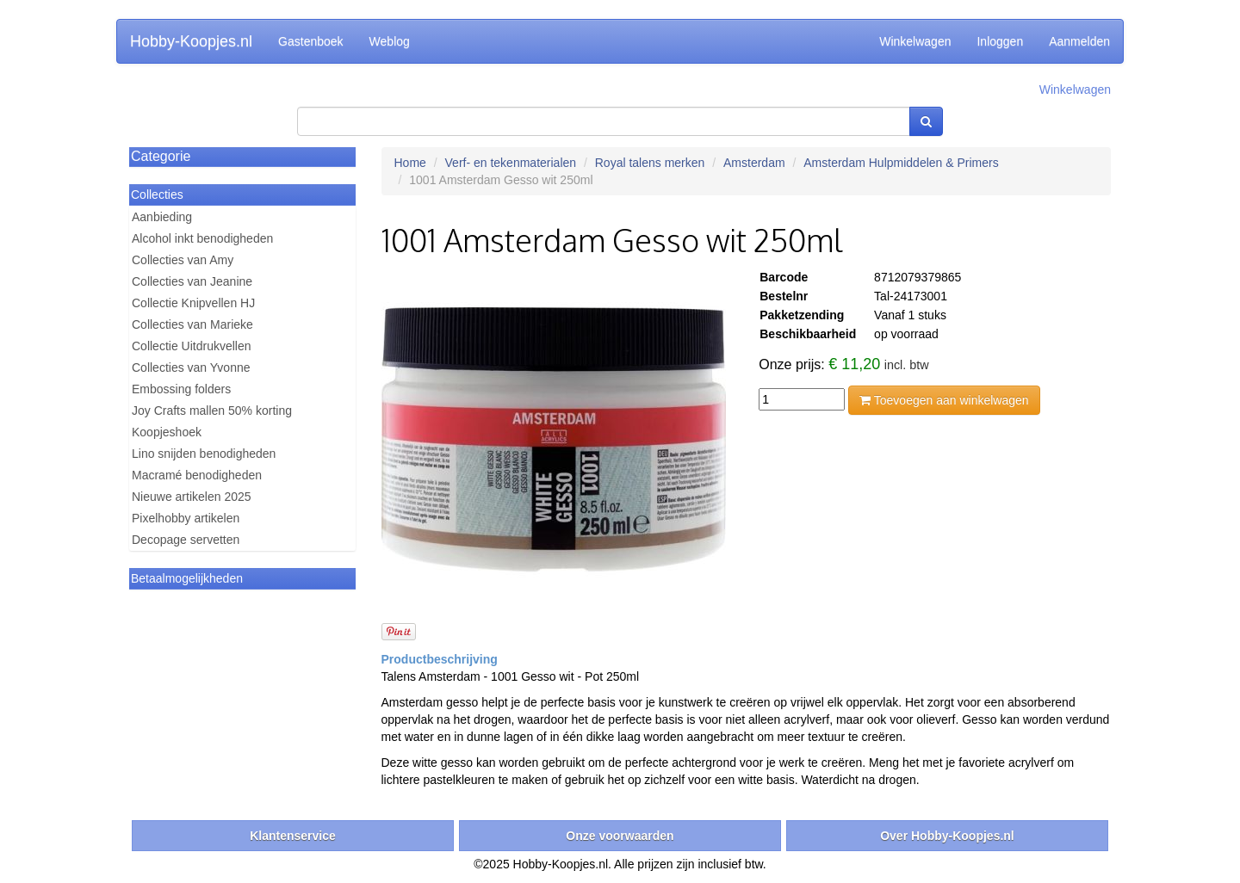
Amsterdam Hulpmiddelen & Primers (900, 163)
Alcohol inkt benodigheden (202, 238)
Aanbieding (162, 217)
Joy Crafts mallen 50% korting (212, 410)
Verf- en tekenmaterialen (511, 163)
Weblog (389, 41)
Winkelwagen (915, 41)
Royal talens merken (650, 163)
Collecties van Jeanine (192, 281)
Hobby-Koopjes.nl (191, 41)
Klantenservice (293, 836)
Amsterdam (754, 163)
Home (410, 163)
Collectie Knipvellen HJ (193, 303)
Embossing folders (181, 389)
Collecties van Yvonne (191, 367)
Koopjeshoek (167, 432)
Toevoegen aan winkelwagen (943, 400)
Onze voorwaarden (619, 836)
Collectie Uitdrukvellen (191, 346)
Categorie (160, 156)
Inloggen (999, 41)
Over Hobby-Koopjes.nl (947, 836)
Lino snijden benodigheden (204, 453)
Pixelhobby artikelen (185, 518)
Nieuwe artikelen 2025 (191, 496)
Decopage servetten (185, 539)
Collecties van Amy (182, 260)
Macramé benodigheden (197, 475)
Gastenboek (311, 41)
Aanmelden (1079, 41)
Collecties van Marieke (192, 324)
